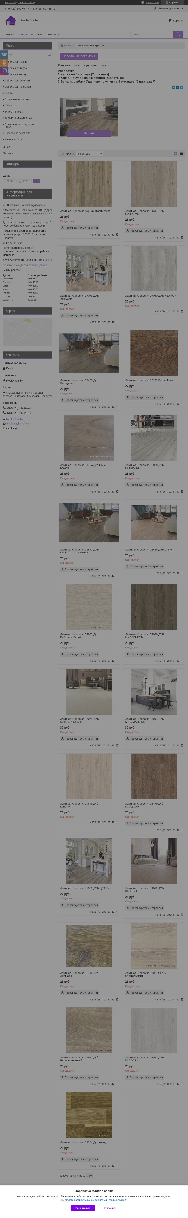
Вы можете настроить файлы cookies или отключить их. (93, 1200)
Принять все (82, 1208)
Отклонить (109, 1208)
